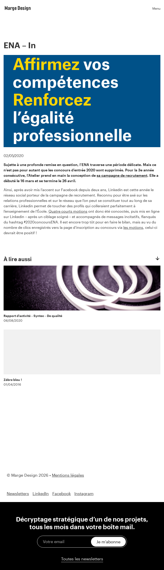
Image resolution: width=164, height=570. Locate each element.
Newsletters (18, 493)
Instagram (83, 493)
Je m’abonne (108, 541)
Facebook (61, 493)
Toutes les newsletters (82, 558)
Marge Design (17, 8)
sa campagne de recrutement (122, 175)
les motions (133, 227)
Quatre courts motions (68, 211)
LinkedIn (41, 493)
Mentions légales (68, 475)
